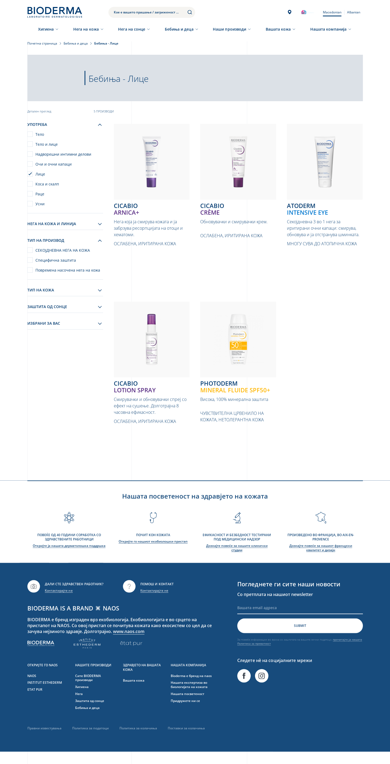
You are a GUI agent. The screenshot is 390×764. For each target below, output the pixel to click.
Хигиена (46, 29)
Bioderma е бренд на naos (191, 687)
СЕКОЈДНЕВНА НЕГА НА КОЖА (62, 250)
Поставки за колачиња (186, 740)
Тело (39, 134)
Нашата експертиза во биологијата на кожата (189, 696)
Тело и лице (46, 144)
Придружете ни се (185, 712)
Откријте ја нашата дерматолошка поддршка (69, 557)
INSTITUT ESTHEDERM (44, 694)
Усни (40, 203)
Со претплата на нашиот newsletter (275, 606)
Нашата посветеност (187, 705)
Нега (79, 705)
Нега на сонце (131, 29)
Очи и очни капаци (53, 164)
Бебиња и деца (179, 29)
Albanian (353, 12)
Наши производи (229, 29)
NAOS (31, 687)
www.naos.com (129, 643)
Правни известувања (44, 740)
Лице (40, 174)
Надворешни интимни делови (63, 154)
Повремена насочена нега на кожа (67, 270)
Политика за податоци (90, 740)
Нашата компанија (328, 29)
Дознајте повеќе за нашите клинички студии (237, 559)
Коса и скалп (47, 184)
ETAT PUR (34, 701)
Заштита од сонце (89, 712)
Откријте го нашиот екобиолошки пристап (153, 553)
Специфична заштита (55, 260)
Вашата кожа (278, 29)
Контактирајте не (59, 602)
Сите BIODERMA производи (88, 689)
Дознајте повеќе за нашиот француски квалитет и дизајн (320, 559)
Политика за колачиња (138, 740)
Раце (39, 193)
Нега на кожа (86, 29)
